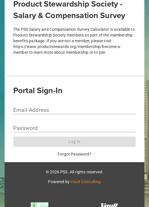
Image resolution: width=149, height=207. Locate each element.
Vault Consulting (85, 181)
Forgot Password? (74, 154)
